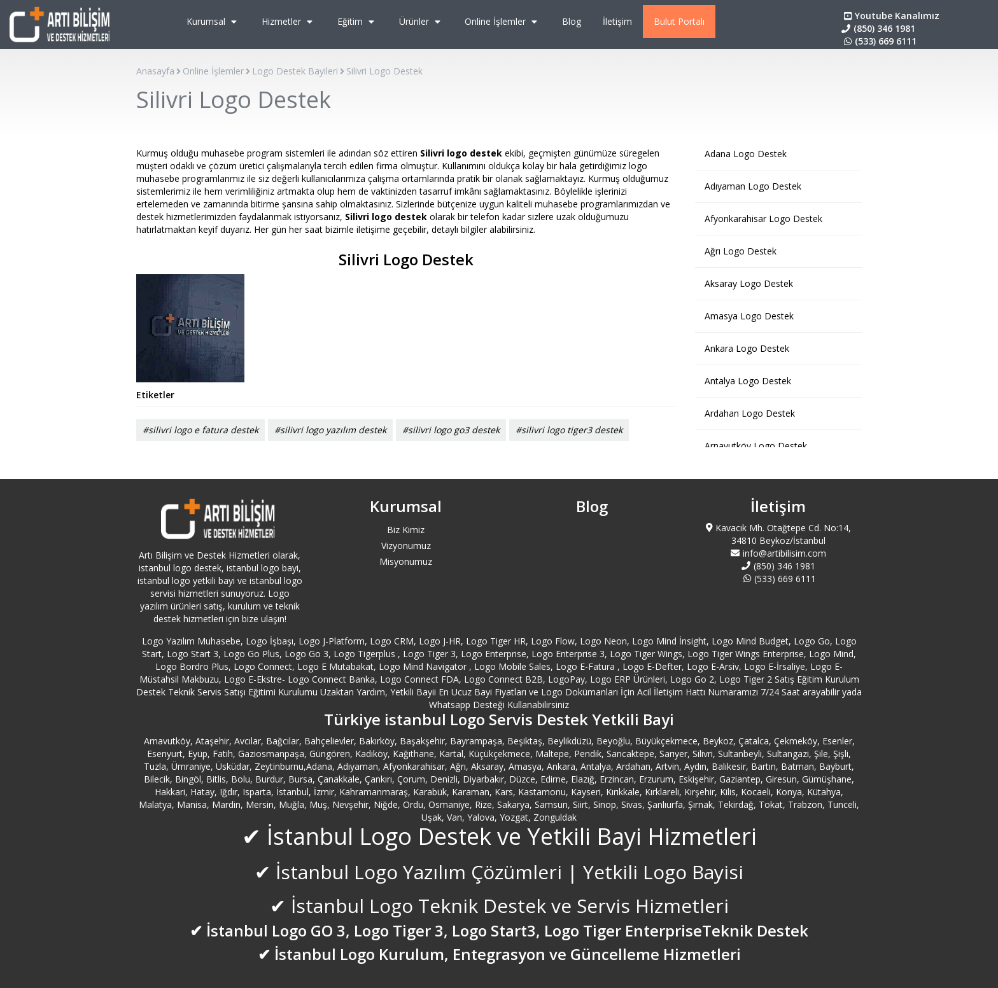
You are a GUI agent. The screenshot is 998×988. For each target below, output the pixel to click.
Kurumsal (213, 21)
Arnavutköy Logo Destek (756, 446)
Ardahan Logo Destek (750, 413)
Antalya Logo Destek (748, 381)
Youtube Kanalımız (890, 16)
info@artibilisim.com (778, 553)
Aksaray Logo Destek (749, 283)
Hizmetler (289, 21)
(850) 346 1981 (878, 28)
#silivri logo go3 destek (451, 430)
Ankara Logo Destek (747, 348)
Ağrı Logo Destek (741, 251)
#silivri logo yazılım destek (330, 430)
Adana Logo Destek (746, 154)
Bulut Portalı (679, 21)
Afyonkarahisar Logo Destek (763, 218)
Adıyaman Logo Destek (753, 186)
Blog (571, 21)
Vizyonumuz (406, 545)
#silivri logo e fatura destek (200, 430)
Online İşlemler (502, 21)
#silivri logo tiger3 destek (569, 430)
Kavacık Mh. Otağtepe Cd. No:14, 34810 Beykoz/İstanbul (779, 534)
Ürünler (421, 21)
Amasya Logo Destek (749, 316)
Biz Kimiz (406, 530)
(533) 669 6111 (879, 41)
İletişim (617, 21)
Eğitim (357, 21)
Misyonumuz (405, 561)
